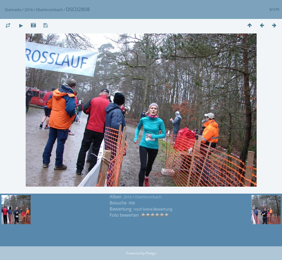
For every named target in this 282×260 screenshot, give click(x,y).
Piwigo (151, 253)
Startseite (13, 9)
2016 (28, 9)
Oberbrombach (49, 9)
